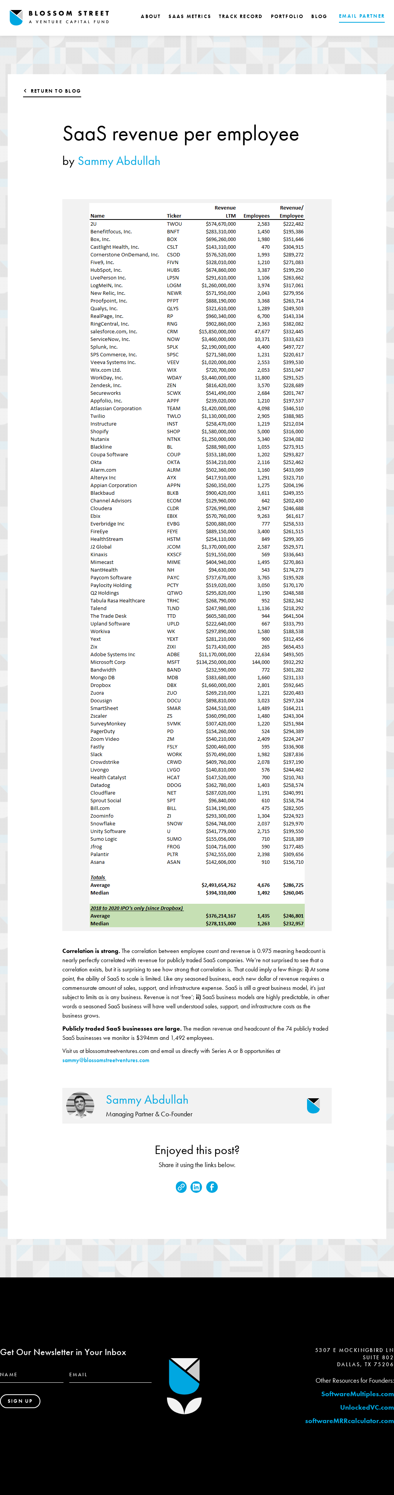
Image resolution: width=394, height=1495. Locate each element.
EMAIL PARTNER (362, 16)
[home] (59, 18)
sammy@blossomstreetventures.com (105, 1060)
